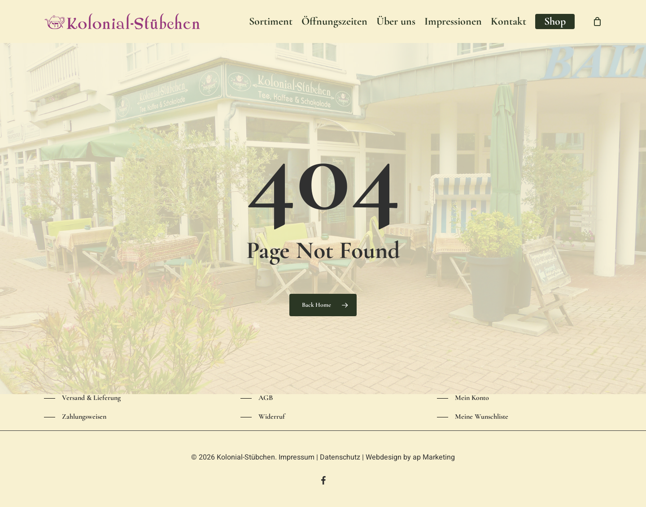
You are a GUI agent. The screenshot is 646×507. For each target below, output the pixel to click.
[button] (82, 398)
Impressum (296, 457)
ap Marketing (434, 457)
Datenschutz (340, 457)
